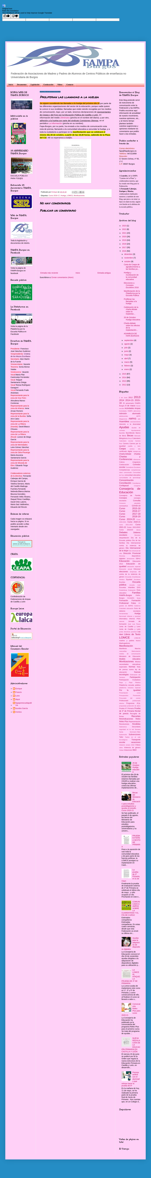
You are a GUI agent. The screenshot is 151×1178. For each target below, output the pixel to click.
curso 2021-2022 (126, 524)
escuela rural (134, 585)
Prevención (136, 695)
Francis (19, 692)
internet (121, 621)
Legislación (35, 85)
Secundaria (136, 727)
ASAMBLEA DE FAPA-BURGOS (131, 335)
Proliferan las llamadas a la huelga (130, 301)
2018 (124, 244)
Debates (123, 532)
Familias (136, 592)
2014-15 (129, 400)
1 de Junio (123, 397)
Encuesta (128, 577)
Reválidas (136, 724)
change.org (136, 451)
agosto (127, 344)
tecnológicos (123, 740)
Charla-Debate (125, 454)
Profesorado (123, 701)
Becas (130, 435)
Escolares (137, 579)
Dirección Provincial (131, 553)
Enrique (19, 689)
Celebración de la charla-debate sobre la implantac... (131, 310)
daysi (18, 699)
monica (19, 712)
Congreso (137, 485)
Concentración (126, 480)
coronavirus (123, 506)
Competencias (124, 470)
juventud (134, 632)
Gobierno (137, 606)
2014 (124, 377)
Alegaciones (123, 419)
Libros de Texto (132, 634)
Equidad (129, 579)
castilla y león (134, 446)
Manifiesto (123, 648)
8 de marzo (130, 406)
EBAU (138, 559)
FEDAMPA (130, 598)
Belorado (137, 436)
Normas (132, 667)
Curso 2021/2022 (133, 527)
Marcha (137, 648)
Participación (135, 677)
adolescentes (123, 416)
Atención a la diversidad (129, 424)
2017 (124, 247)
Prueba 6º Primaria (126, 708)
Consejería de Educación (129, 490)
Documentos (21, 85)
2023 (124, 226)
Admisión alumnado (129, 413)
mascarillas (123, 651)
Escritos (122, 582)
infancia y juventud (133, 616)
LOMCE (70, 196)
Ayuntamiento (135, 430)
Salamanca (123, 727)
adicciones (136, 411)
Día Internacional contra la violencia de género (129, 545)
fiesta (138, 598)
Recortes (136, 716)
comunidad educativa (132, 475)
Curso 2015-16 (129, 508)
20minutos (65, 117)
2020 (124, 236)
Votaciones (128, 750)
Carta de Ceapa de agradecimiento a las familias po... (132, 266)
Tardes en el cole (132, 737)
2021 (124, 233)
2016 (124, 251)
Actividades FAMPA (126, 411)
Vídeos (137, 745)
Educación (124, 561)
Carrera (126, 443)
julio (126, 348)
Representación (134, 722)
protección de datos (133, 706)
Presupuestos (123, 695)
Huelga (63, 196)
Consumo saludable (129, 503)
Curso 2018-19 (129, 516)
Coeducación (48, 85)
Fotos (133, 603)
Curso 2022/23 (126, 530)
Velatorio (122, 745)
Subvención (123, 734)
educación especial (133, 566)
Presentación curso (129, 693)
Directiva (122, 556)
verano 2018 (130, 745)
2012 (124, 385)
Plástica (137, 682)
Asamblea (124, 421)
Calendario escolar (126, 441)
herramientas (123, 613)
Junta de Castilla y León (129, 629)
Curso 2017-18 (129, 514)
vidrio (121, 747)
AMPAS (132, 418)
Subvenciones (134, 734)
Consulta (136, 500)
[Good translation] (6, 16)
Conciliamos (136, 483)
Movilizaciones (79, 196)
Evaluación (132, 590)
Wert (134, 750)
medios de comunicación (129, 654)
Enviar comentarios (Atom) (63, 277)
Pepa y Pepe (125, 682)
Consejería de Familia (129, 495)
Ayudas (124, 427)
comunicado (128, 472)
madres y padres (126, 641)
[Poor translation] (15, 16)
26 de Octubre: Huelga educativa (132, 318)
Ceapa (122, 448)
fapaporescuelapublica (24, 704)
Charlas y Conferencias (129, 458)
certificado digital (125, 451)
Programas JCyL (133, 703)
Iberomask (122, 616)
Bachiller (122, 433)
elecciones (123, 572)
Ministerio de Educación (129, 656)
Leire (18, 696)
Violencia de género (132, 747)
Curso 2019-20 (127, 519)
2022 (124, 229)
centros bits (135, 449)
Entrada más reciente (49, 273)
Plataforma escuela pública (129, 685)
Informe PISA (134, 619)
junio (126, 351)
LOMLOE (137, 638)
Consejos (123, 498)
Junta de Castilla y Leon (129, 626)
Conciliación (125, 483)
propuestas (122, 706)
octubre (127, 261)
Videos (59, 85)
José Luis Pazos (134, 624)
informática (123, 619)
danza (138, 530)
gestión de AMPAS (126, 606)
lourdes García (22, 708)
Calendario (136, 438)
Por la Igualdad (129, 690)
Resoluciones (124, 724)
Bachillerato (130, 433)
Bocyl (130, 438)
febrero (127, 366)
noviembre (128, 258)
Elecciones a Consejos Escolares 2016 (131, 285)
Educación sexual (125, 569)
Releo (138, 719)
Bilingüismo (123, 438)
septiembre (129, 340)
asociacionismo (135, 421)
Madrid (138, 640)
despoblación (124, 538)
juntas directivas (124, 632)
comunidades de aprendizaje (129, 477)
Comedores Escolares (133, 467)
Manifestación (126, 646)
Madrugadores (124, 643)
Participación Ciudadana (129, 680)
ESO (138, 587)
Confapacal (124, 486)
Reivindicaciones (126, 719)
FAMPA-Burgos (125, 595)
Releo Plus (123, 721)
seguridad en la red (126, 729)
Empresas (133, 572)
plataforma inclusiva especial (129, 687)
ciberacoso (136, 459)
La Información (55, 123)
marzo (127, 362)
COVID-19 (136, 506)
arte (139, 419)
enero (127, 369)
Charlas (137, 454)
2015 (124, 374)
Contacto (69, 85)
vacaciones (135, 742)
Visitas (121, 750)
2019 (124, 240)
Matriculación (136, 651)
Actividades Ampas (132, 408)
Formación (123, 600)
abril (126, 358)
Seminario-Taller (135, 732)
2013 (124, 381)
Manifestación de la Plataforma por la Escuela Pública (132, 293)
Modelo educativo (129, 659)
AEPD (138, 416)
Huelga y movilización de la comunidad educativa (131, 276)
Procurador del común (129, 698)
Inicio (10, 85)
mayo (126, 355)
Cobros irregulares (129, 462)
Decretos (137, 535)
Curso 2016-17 (54, 196)
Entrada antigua (104, 273)
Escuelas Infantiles (127, 587)
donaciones (130, 558)
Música (137, 662)
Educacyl (137, 569)
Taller (121, 737)
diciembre (128, 254)
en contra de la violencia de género (129, 574)
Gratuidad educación (126, 608)
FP (139, 603)
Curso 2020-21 (133, 522)
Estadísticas (123, 590)
